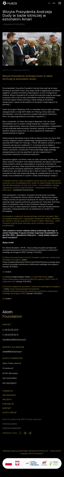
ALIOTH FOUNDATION (12, 358)
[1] (9, 108)
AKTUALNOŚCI (9, 395)
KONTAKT (6, 324)
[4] (56, 179)
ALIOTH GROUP (9, 412)
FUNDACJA (7, 391)
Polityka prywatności (11, 428)
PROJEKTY (7, 399)
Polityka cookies (9, 424)
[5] (12, 229)
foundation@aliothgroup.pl (14, 339)
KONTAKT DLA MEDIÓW (13, 347)
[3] (30, 146)
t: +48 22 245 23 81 (10, 329)
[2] (44, 120)
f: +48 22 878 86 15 (10, 334)
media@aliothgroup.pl (12, 351)
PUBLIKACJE (8, 404)
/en (54, 3)
